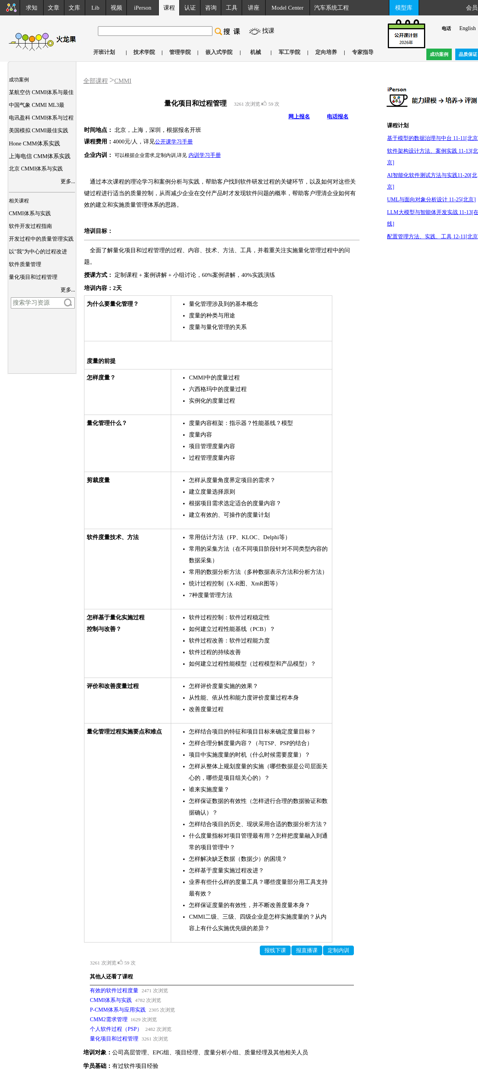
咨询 (211, 8)
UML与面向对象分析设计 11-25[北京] (431, 199)
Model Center (287, 8)
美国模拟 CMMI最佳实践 (38, 130)
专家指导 (363, 52)
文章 (53, 8)
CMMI (122, 81)
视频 (116, 8)
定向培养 (326, 52)
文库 (74, 8)
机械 (255, 52)
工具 (231, 8)
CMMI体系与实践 (30, 213)
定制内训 (338, 950)
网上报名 (299, 117)
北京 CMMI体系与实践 (36, 169)
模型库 (403, 8)
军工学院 (289, 52)
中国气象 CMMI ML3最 (36, 105)
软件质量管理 (25, 264)
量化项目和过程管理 (33, 277)
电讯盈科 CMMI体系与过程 (41, 118)
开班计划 (104, 52)
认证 (190, 8)
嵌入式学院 (218, 52)
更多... (68, 181)
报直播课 (307, 950)
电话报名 (337, 117)
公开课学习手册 (174, 142)
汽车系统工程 (331, 8)
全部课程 (95, 81)
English (467, 28)
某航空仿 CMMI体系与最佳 (41, 92)
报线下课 (275, 950)
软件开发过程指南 (30, 226)
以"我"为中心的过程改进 (38, 252)
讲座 (253, 8)
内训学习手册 (205, 155)
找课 (268, 30)
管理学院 (180, 52)
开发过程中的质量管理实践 (41, 239)
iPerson (142, 8)
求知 (31, 8)
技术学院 (144, 52)
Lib (95, 8)
